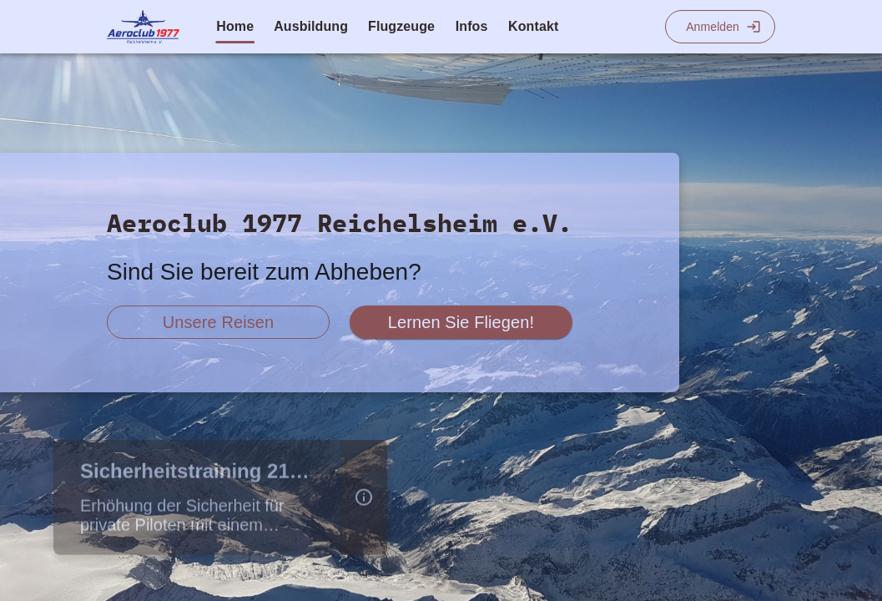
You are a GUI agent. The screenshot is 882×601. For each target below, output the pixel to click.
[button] (363, 500)
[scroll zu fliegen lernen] (461, 322)
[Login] (720, 26)
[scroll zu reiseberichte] (218, 322)
